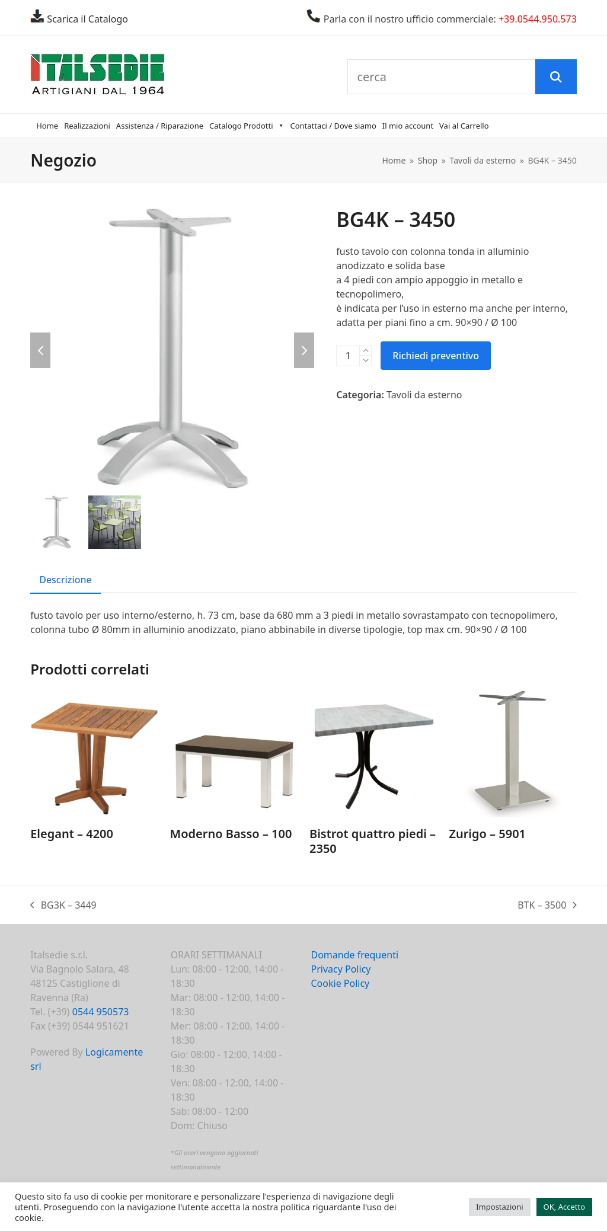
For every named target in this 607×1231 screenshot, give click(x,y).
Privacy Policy (340, 969)
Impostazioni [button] (499, 1206)
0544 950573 (100, 1011)
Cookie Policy (340, 983)
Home (47, 125)
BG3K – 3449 (63, 905)
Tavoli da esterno (424, 394)
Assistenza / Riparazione (159, 125)
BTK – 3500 (547, 905)
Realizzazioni (87, 125)
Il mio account (407, 125)
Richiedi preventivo (435, 355)
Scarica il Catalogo (86, 18)
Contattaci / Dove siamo (333, 125)
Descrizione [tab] (65, 579)
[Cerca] (556, 77)
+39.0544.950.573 (538, 18)
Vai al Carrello (464, 125)
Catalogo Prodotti (246, 125)
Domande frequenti (354, 954)
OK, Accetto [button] (564, 1206)
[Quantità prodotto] (348, 355)
